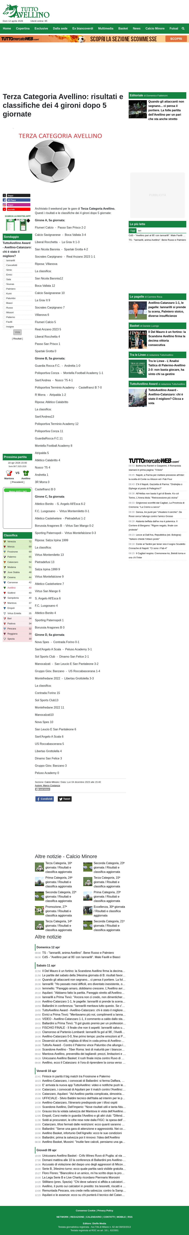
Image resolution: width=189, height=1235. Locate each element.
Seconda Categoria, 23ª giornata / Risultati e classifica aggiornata (109, 867)
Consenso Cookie (85, 1210)
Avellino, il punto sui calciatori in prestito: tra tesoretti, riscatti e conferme (88, 1186)
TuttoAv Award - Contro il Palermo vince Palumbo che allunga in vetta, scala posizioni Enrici (101, 1045)
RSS (130, 1217)
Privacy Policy (105, 1210)
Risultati (17, 338)
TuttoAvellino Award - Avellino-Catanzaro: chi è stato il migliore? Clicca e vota (92, 1010)
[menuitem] (183, 28)
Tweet (64, 799)
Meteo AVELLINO (18, 491)
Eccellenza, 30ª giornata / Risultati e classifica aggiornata (109, 911)
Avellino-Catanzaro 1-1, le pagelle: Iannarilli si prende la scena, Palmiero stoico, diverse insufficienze (107, 1001)
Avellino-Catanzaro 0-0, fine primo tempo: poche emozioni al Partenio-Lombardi (93, 1036)
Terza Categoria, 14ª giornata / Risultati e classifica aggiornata (58, 926)
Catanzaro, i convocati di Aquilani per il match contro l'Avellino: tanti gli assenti (92, 1089)
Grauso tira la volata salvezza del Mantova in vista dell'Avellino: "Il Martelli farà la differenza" (101, 1111)
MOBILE (121, 1217)
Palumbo (11, 298)
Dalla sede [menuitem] (60, 28)
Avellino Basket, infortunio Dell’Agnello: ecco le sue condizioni (82, 1133)
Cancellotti (11, 265)
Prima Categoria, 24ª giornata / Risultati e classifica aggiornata (58, 882)
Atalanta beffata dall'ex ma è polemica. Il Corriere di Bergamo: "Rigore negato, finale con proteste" (153, 525)
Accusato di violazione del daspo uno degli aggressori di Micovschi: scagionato (93, 1164)
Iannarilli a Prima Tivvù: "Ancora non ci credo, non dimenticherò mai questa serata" (95, 997)
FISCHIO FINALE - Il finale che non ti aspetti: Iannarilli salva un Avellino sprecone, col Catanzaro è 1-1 (108, 1027)
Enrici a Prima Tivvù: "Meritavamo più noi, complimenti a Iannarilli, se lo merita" (93, 1014)
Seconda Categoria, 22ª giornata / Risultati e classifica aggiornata (60, 896)
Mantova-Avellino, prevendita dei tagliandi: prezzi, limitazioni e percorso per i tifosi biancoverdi (102, 1053)
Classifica (10, 535)
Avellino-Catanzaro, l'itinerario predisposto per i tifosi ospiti (79, 1102)
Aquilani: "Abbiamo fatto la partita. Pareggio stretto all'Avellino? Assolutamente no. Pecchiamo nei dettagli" (110, 992)
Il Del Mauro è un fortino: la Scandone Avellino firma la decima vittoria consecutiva (95, 970)
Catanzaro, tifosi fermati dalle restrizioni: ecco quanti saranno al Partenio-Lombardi (95, 1124)
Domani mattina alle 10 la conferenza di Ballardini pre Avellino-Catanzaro (89, 1160)
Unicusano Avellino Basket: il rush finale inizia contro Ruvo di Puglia (86, 1058)
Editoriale (136, 95)
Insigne (10, 326)
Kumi (9, 293)
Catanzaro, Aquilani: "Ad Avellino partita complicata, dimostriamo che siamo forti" (94, 1093)
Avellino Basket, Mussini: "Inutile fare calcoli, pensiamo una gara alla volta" (90, 1141)
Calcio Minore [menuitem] (155, 28)
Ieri (139, 230)
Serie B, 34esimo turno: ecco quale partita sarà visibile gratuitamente (86, 1168)
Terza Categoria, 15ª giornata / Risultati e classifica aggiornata (107, 882)
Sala (8, 279)
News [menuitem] (136, 28)
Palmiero (11, 288)
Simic (9, 270)
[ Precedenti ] (17, 482)
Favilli (9, 322)
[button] (17, 332)
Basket (134, 325)
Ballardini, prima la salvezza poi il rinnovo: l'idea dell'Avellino (81, 1137)
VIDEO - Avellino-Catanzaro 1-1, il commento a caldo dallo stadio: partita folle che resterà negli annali (107, 1018)
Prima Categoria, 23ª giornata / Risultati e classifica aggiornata (107, 896)
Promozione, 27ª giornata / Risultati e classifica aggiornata (58, 911)
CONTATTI (109, 1217)
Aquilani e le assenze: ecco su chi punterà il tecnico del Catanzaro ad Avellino (92, 1194)
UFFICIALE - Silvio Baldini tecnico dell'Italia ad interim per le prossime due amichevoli (97, 1098)
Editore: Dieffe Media (94, 1223)
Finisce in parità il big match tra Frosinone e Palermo (76, 1076)
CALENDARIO (93, 1217)
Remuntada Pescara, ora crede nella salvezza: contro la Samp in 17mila (88, 1190)
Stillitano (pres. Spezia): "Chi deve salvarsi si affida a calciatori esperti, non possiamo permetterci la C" (108, 1181)
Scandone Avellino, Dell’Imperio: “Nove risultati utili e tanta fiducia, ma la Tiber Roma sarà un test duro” (108, 1106)
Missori (10, 312)
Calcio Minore (52, 782)
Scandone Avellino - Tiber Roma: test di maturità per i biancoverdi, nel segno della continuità (101, 1049)
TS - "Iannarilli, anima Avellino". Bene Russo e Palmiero (78, 952)
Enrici (9, 274)
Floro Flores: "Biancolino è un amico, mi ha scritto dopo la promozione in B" (90, 1173)
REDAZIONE (77, 1217)
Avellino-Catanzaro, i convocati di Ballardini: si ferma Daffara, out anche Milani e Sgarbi (98, 1080)
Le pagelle (137, 296)
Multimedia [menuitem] (105, 28)
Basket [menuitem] (123, 28)
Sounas (10, 284)
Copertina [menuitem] (23, 28)
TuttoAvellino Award (144, 383)
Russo (9, 307)
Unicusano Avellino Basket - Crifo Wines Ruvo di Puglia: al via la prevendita (91, 1155)
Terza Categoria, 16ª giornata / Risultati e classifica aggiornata (58, 867)
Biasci (9, 303)
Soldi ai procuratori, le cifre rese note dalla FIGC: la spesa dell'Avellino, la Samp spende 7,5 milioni (105, 1120)
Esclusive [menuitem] (41, 28)
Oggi (132, 230)
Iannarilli (10, 260)
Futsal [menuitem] (174, 28)
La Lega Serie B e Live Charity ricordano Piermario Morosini (81, 1177)
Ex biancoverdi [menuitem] (83, 28)
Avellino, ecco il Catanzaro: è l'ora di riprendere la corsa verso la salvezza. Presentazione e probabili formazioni (114, 1062)
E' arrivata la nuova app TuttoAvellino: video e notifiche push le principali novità (93, 1085)
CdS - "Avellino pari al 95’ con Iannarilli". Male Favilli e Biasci (81, 957)
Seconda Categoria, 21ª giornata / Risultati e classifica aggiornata (109, 926)
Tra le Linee (138, 354)
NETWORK (63, 1217)
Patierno (10, 317)
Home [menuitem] (7, 28)
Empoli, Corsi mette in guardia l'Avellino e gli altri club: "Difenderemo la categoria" (94, 1115)
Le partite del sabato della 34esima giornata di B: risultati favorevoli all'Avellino (92, 975)
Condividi (45, 799)
